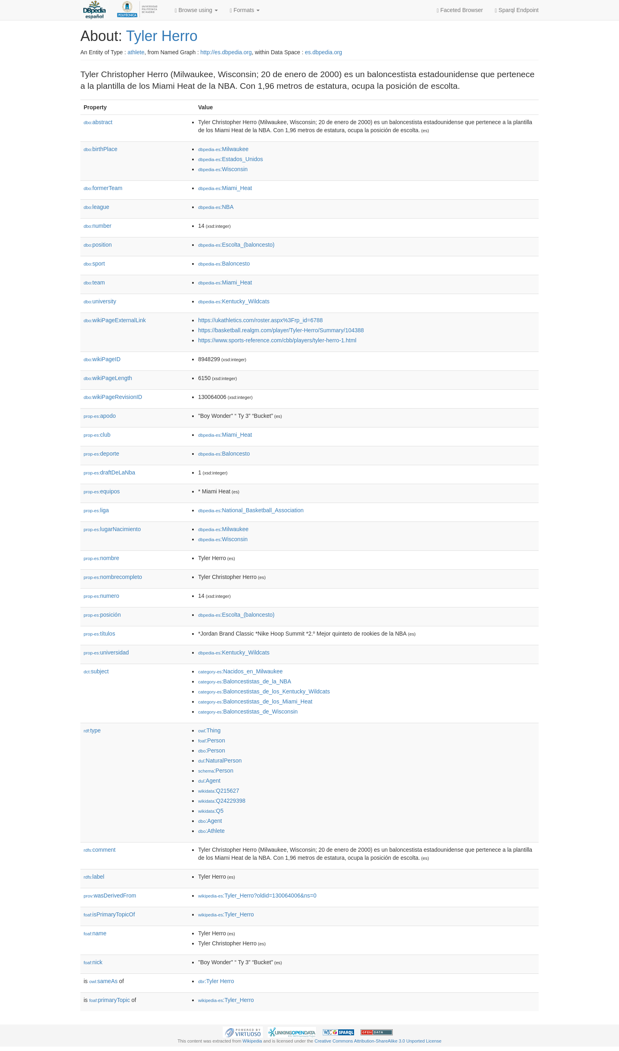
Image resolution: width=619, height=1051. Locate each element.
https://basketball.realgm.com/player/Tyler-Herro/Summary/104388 (281, 330)
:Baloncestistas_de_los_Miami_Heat (255, 701)
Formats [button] (245, 10)
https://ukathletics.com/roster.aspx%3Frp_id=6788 (260, 320)
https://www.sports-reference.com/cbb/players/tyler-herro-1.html (277, 340)
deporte (101, 453)
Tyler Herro (161, 36)
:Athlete (211, 831)
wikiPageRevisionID (113, 397)
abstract (98, 122)
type (92, 730)
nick (93, 962)
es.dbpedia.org (323, 52)
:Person (211, 740)
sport (94, 263)
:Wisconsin (223, 169)
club (97, 434)
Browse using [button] (196, 10)
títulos (99, 633)
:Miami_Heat (225, 188)
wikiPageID (102, 359)
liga (96, 510)
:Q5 (210, 811)
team (94, 282)
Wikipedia (252, 1041)
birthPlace (100, 149)
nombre (101, 558)
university (100, 301)
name (95, 933)
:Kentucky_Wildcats (234, 301)
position (98, 244)
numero (101, 596)
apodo (100, 416)
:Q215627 (218, 790)
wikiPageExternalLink (115, 320)
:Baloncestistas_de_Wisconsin (248, 711)
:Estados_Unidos (230, 159)
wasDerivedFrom (110, 895)
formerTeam (103, 188)
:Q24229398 (222, 800)
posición (102, 614)
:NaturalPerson (220, 760)
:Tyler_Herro (226, 914)
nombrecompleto (113, 577)
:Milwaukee (223, 149)
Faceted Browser (460, 10)
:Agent (209, 780)
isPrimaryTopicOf (109, 914)
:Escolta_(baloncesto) (236, 244)
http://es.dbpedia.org (226, 52)
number (97, 226)
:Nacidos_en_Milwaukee (240, 671)
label (94, 876)
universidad (106, 652)
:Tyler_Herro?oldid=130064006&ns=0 (257, 895)
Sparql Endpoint (517, 10)
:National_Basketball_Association (250, 510)
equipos (102, 491)
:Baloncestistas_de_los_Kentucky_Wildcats (264, 691)
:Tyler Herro (216, 981)
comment (99, 850)
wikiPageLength (108, 378)
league (96, 207)
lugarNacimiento (112, 529)
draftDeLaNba (109, 472)
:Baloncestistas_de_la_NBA (244, 681)
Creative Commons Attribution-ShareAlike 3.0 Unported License (377, 1041)
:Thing (209, 730)
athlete (135, 52)
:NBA (216, 207)
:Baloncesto (224, 263)
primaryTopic (109, 1000)
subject (96, 671)
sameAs (103, 981)
